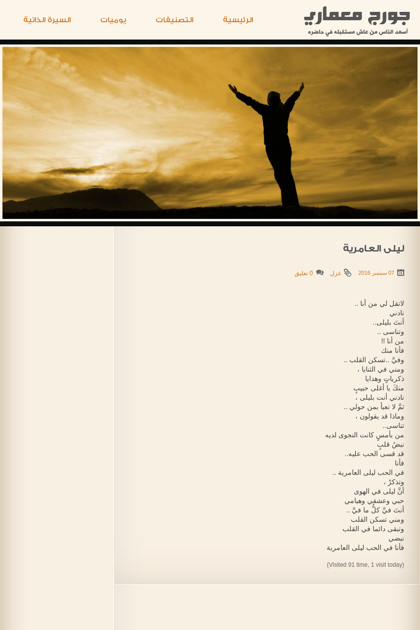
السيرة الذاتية (47, 20)
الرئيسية (238, 20)
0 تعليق (303, 273)
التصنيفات (174, 20)
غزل (335, 273)
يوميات (113, 20)
